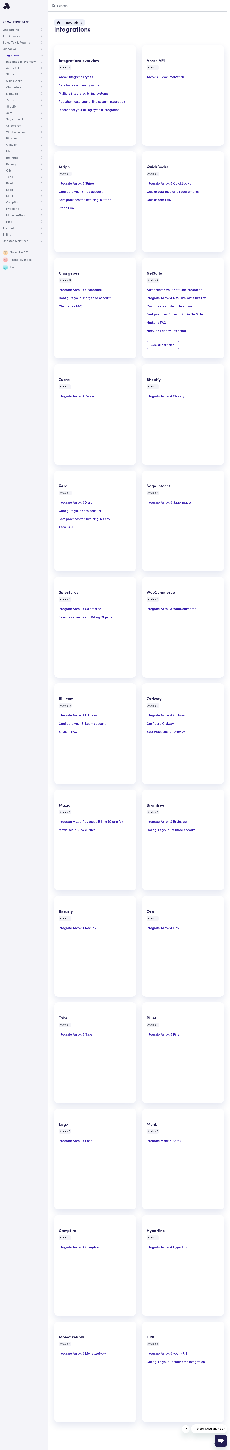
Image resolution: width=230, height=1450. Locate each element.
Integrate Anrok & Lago (76, 1141)
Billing (7, 234)
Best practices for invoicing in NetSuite (175, 314)
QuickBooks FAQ (159, 200)
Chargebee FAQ (70, 306)
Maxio (10, 151)
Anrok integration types (76, 77)
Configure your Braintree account (171, 830)
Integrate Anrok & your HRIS (167, 1354)
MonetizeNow (15, 215)
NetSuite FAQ (156, 323)
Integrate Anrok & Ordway (166, 715)
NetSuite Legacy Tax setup (166, 331)
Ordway (11, 144)
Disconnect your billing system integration (89, 110)
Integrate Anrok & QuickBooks (169, 183)
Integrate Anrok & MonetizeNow (82, 1354)
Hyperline (12, 208)
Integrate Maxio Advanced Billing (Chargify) (91, 822)
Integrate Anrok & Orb (163, 928)
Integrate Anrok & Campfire (79, 1247)
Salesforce (13, 125)
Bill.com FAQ (68, 732)
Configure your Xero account (80, 511)
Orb (8, 170)
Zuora (10, 100)
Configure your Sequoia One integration (176, 1362)
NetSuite (12, 93)
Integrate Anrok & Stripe (76, 183)
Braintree (12, 157)
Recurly (11, 164)
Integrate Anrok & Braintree (167, 822)
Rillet (9, 183)
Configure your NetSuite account (170, 306)
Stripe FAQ (66, 208)
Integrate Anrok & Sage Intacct (169, 503)
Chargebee (13, 87)
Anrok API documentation (165, 77)
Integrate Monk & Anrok (164, 1141)
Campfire (12, 202)
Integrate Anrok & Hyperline (167, 1247)
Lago (9, 189)
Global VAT (10, 48)
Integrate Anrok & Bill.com (78, 715)
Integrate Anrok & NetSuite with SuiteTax (176, 298)
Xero (9, 112)
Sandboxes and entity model (79, 85)
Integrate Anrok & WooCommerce (171, 609)
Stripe (10, 74)
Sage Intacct (14, 119)
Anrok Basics (11, 36)
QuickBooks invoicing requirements (173, 192)
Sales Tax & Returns (16, 42)
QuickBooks (14, 81)
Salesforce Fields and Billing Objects (85, 617)
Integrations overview (21, 61)
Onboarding (11, 29)
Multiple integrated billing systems (83, 94)
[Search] (139, 5)
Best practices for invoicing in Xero (84, 519)
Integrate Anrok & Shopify (165, 396)
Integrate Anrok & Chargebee (80, 290)
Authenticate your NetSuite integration (174, 290)
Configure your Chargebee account (85, 298)
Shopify (11, 106)
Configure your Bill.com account (82, 724)
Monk (10, 196)
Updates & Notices (15, 241)
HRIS (9, 221)
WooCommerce (16, 132)
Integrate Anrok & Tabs (75, 1034)
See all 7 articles (162, 345)
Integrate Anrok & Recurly (77, 928)
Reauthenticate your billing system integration (92, 102)
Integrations (11, 55)
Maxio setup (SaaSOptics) (77, 830)
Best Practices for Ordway (166, 732)
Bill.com (11, 138)
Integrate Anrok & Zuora (76, 396)
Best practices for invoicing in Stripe (85, 200)
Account (8, 228)
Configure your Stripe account (81, 192)
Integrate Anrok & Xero (75, 503)
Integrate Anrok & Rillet (163, 1034)
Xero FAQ (66, 527)
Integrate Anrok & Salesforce (80, 609)
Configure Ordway (160, 724)
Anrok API (12, 68)
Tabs (9, 177)
